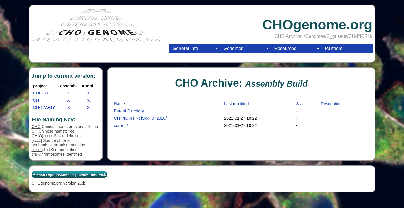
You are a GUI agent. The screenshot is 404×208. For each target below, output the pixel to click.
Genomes (233, 48)
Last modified (236, 103)
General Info (185, 48)
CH (36, 100)
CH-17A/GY (44, 107)
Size (300, 103)
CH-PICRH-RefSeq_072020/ (140, 118)
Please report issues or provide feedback (69, 174)
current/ (121, 125)
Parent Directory (129, 111)
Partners (333, 48)
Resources (285, 48)
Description (331, 103)
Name (119, 103)
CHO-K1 (41, 93)
